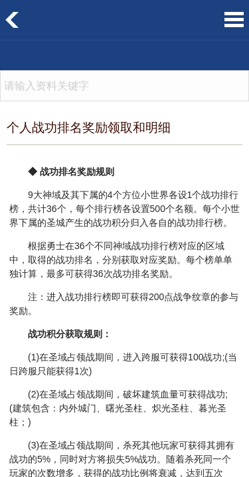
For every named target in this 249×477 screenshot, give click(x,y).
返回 (12, 20)
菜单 (234, 19)
